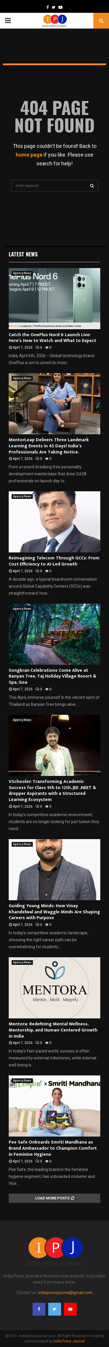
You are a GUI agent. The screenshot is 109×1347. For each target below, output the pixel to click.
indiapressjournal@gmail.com (65, 1292)
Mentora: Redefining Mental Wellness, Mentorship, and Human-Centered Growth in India (53, 1030)
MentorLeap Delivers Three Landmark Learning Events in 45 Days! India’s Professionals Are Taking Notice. (49, 446)
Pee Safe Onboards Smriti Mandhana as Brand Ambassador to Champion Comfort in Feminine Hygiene (53, 1148)
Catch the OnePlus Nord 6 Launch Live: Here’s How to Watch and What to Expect (52, 338)
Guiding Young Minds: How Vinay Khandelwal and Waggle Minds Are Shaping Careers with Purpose (54, 912)
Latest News (23, 254)
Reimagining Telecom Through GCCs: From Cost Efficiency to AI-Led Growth (54, 561)
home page (29, 155)
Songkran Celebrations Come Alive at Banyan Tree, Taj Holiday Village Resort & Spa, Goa (52, 677)
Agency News (22, 273)
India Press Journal (69, 1341)
